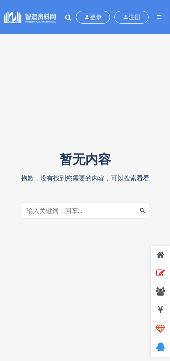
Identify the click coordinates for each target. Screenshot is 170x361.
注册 (131, 17)
